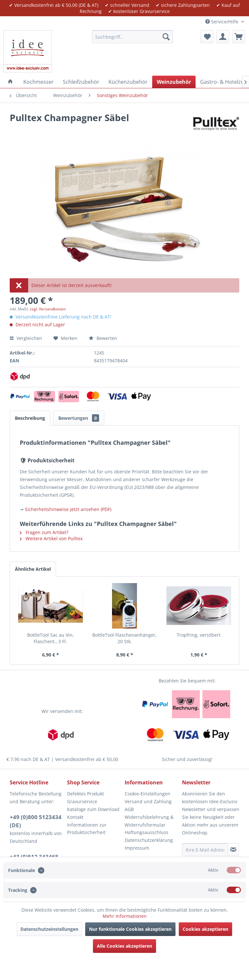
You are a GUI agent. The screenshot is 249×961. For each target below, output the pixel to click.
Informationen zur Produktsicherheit (87, 829)
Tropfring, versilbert (199, 635)
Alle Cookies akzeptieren (124, 946)
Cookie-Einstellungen (147, 794)
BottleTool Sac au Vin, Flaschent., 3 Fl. (50, 638)
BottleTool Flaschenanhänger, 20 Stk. (124, 638)
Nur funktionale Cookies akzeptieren (130, 929)
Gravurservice (82, 801)
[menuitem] (132, 36)
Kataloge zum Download (93, 809)
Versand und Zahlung (148, 801)
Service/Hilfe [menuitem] (222, 22)
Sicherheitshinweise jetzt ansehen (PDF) (68, 509)
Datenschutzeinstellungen (49, 929)
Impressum (137, 848)
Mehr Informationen (125, 916)
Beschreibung (30, 418)
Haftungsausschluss (146, 832)
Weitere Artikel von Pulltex (51, 538)
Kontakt (75, 817)
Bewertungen (78, 418)
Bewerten (103, 338)
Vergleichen (26, 338)
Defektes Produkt (85, 794)
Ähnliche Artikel (33, 569)
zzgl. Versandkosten (48, 309)
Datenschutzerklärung (149, 840)
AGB (129, 809)
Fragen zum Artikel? (44, 532)
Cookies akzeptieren (205, 929)
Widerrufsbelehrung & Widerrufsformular (149, 821)
